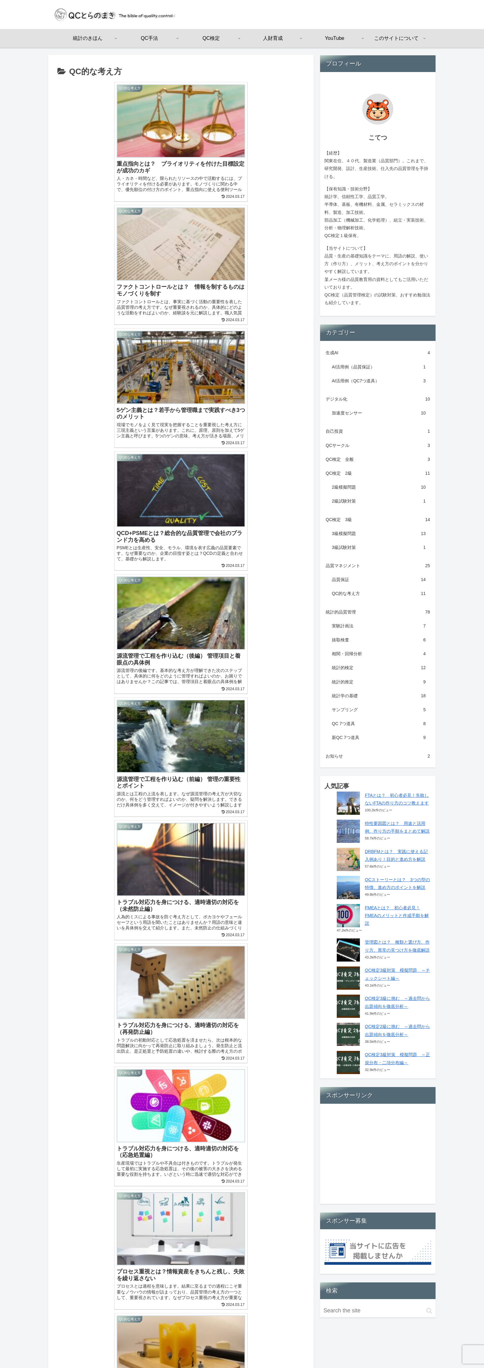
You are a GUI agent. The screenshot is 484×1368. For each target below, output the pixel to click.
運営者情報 (354, 1348)
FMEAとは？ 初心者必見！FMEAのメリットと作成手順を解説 (397, 915)
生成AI (378, 353)
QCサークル (378, 445)
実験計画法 (379, 626)
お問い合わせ (417, 1348)
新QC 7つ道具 (379, 737)
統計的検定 (379, 668)
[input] (378, 1310)
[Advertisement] (377, 1156)
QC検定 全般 (378, 459)
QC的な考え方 (379, 593)
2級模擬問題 (379, 487)
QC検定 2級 (378, 473)
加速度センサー (379, 413)
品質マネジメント (378, 566)
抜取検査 (379, 640)
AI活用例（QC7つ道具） (379, 381)
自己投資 (378, 431)
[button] (429, 1310)
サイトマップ (385, 1348)
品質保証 (379, 580)
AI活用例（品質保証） (379, 367)
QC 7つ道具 (379, 724)
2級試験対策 (379, 501)
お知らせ (378, 756)
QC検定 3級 (378, 520)
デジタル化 (378, 399)
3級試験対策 (379, 547)
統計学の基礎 (379, 696)
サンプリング (379, 710)
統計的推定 (379, 682)
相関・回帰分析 (379, 654)
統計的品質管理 (378, 612)
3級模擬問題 (379, 533)
